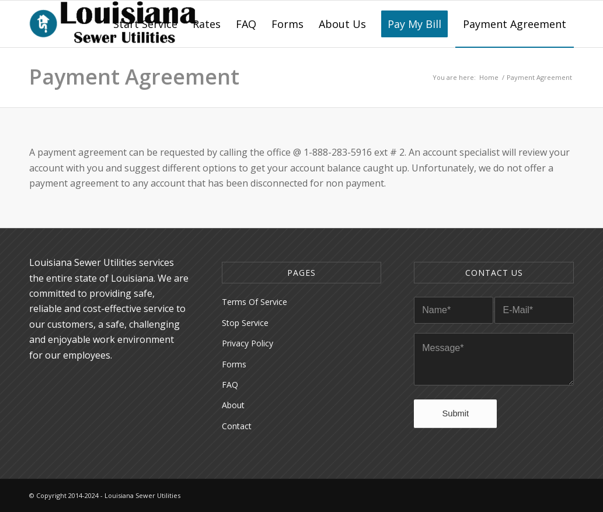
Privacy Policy (247, 343)
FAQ (230, 384)
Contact (237, 426)
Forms (234, 364)
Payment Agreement (134, 76)
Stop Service (245, 322)
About (233, 405)
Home (489, 77)
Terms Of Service (254, 301)
